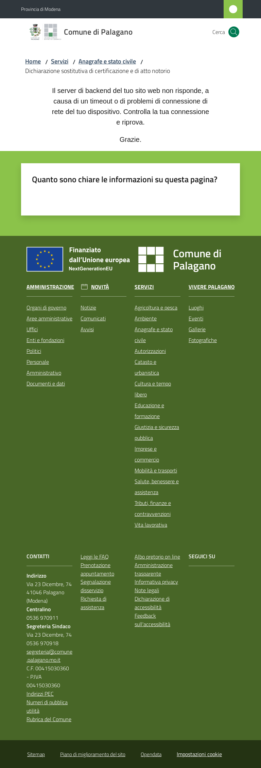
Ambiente (146, 318)
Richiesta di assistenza (93, 603)
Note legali (147, 590)
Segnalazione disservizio (96, 586)
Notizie (88, 307)
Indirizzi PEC (40, 694)
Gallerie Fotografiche (203, 334)
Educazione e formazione (149, 410)
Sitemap (36, 754)
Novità (100, 287)
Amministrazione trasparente (154, 569)
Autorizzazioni (150, 351)
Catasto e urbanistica (147, 367)
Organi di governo (46, 307)
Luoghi (196, 307)
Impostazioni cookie (199, 754)
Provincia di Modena (40, 9)
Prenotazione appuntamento (97, 569)
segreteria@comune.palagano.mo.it (49, 656)
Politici (34, 351)
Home (33, 61)
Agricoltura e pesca (156, 307)
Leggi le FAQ (95, 556)
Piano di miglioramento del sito (92, 754)
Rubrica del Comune (49, 719)
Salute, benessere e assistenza (157, 486)
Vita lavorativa (151, 525)
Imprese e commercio (147, 454)
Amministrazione (50, 287)
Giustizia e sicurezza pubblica (157, 432)
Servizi (59, 61)
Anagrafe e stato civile (107, 61)
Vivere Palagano (211, 287)
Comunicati (93, 318)
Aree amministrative (49, 318)
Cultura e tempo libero (153, 388)
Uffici (32, 329)
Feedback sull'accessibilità (152, 620)
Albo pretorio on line (157, 556)
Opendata (151, 754)
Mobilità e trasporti (156, 470)
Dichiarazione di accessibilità (152, 603)
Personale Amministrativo (44, 367)
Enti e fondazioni (45, 340)
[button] (234, 32)
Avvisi (87, 329)
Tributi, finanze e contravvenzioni (153, 508)
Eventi (196, 318)
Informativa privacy (156, 582)
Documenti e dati (46, 383)
